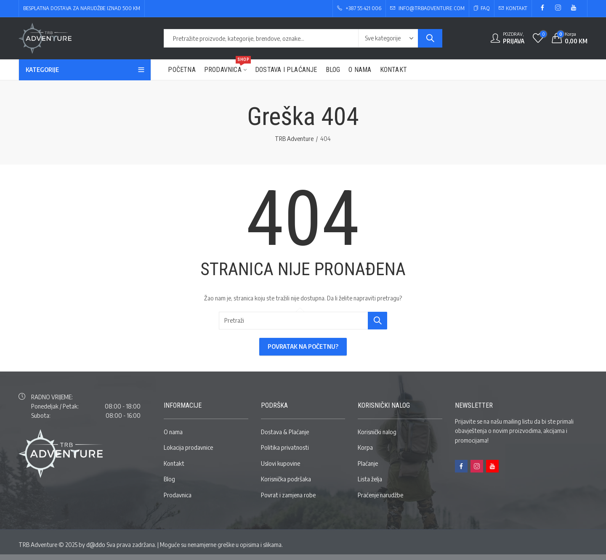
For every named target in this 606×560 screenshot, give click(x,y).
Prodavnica (177, 495)
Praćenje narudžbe (380, 495)
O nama (173, 431)
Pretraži (430, 38)
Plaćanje (368, 463)
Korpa (365, 447)
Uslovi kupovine (280, 463)
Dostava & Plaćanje (285, 431)
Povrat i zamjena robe (288, 495)
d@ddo (95, 544)
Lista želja (370, 479)
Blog (169, 479)
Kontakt (174, 463)
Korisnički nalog (377, 431)
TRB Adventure (294, 138)
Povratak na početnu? (303, 346)
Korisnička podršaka (286, 479)
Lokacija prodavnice (188, 447)
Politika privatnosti (285, 447)
